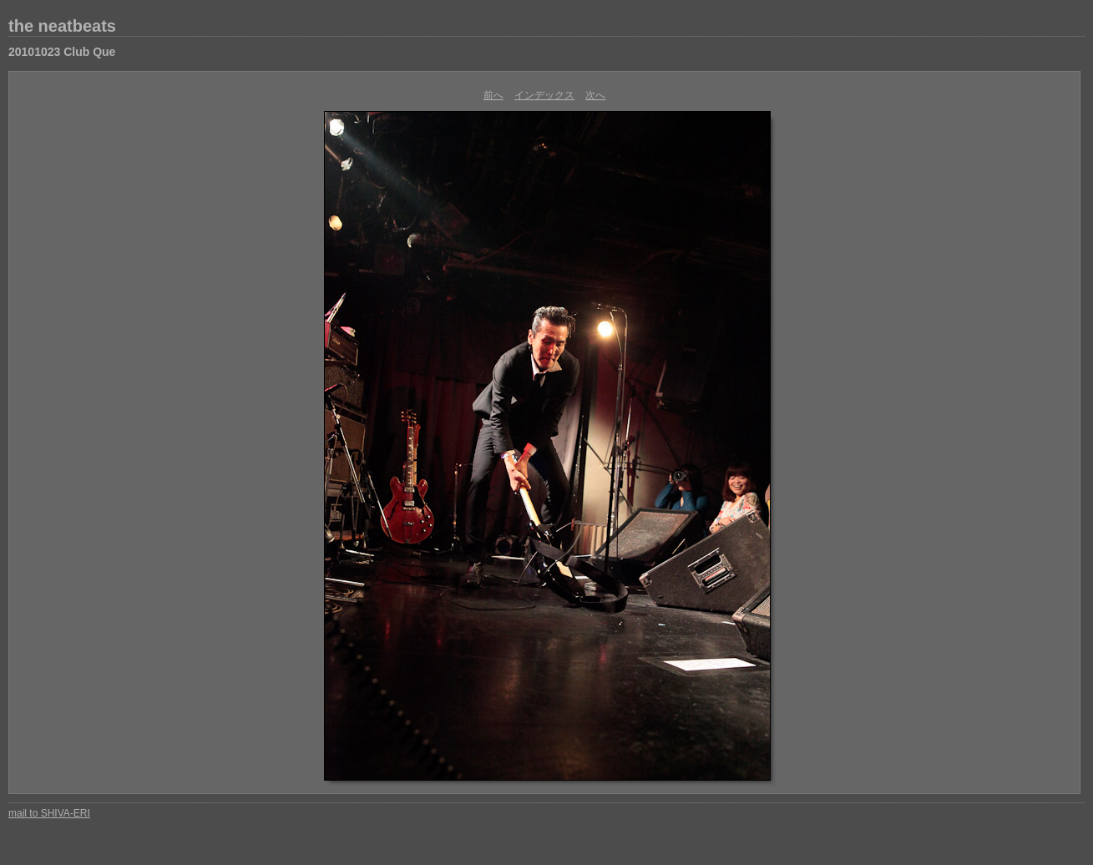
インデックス (544, 95)
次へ (595, 95)
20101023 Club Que (61, 51)
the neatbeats (62, 26)
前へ (493, 95)
